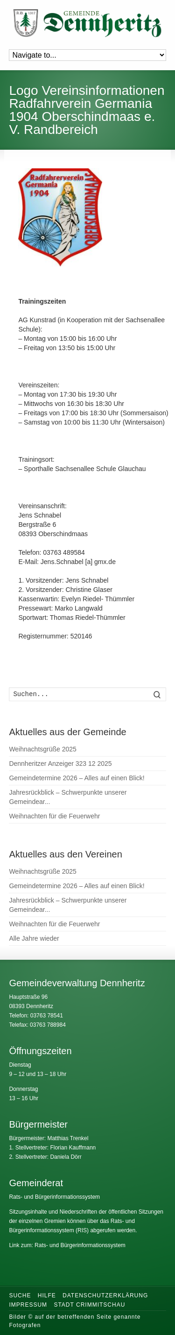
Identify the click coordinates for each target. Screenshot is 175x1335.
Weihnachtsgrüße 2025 (43, 749)
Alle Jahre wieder (34, 938)
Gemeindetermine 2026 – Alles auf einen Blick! (76, 778)
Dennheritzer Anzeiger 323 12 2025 (60, 763)
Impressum (28, 1305)
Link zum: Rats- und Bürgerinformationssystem (67, 1245)
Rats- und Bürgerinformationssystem (54, 1197)
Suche (20, 1295)
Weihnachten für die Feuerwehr (54, 816)
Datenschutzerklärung (105, 1295)
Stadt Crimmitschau (89, 1305)
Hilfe (47, 1295)
